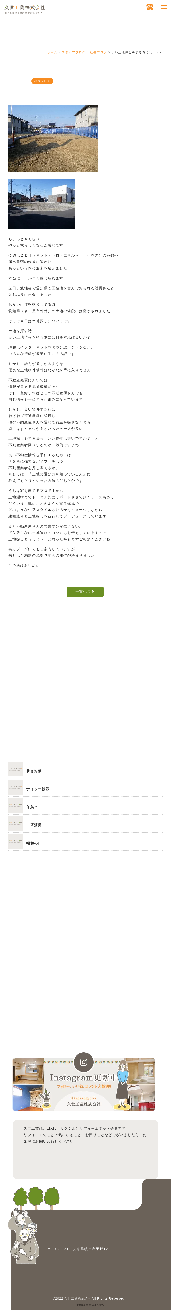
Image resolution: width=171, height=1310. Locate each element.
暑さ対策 (34, 771)
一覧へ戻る (85, 591)
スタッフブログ (74, 52)
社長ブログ (98, 52)
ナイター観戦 (37, 789)
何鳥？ (32, 807)
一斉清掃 (34, 825)
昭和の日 (34, 843)
